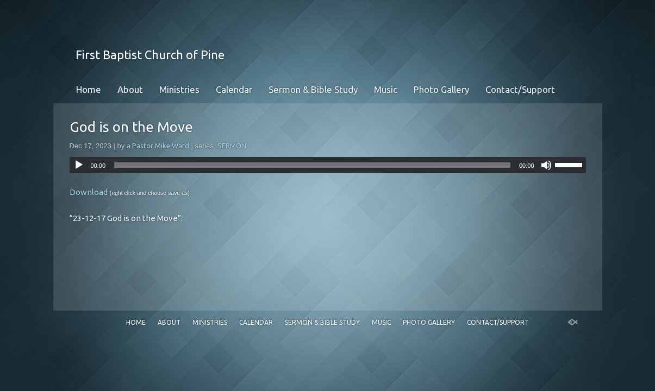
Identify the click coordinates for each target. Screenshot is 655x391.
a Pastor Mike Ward (158, 145)
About (130, 89)
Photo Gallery (441, 89)
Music (385, 89)
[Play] (78, 165)
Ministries (179, 89)
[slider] (312, 165)
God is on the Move (131, 127)
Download (89, 192)
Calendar (234, 89)
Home (88, 89)
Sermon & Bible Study (313, 89)
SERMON (231, 145)
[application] (328, 165)
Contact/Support (520, 89)
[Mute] (546, 165)
